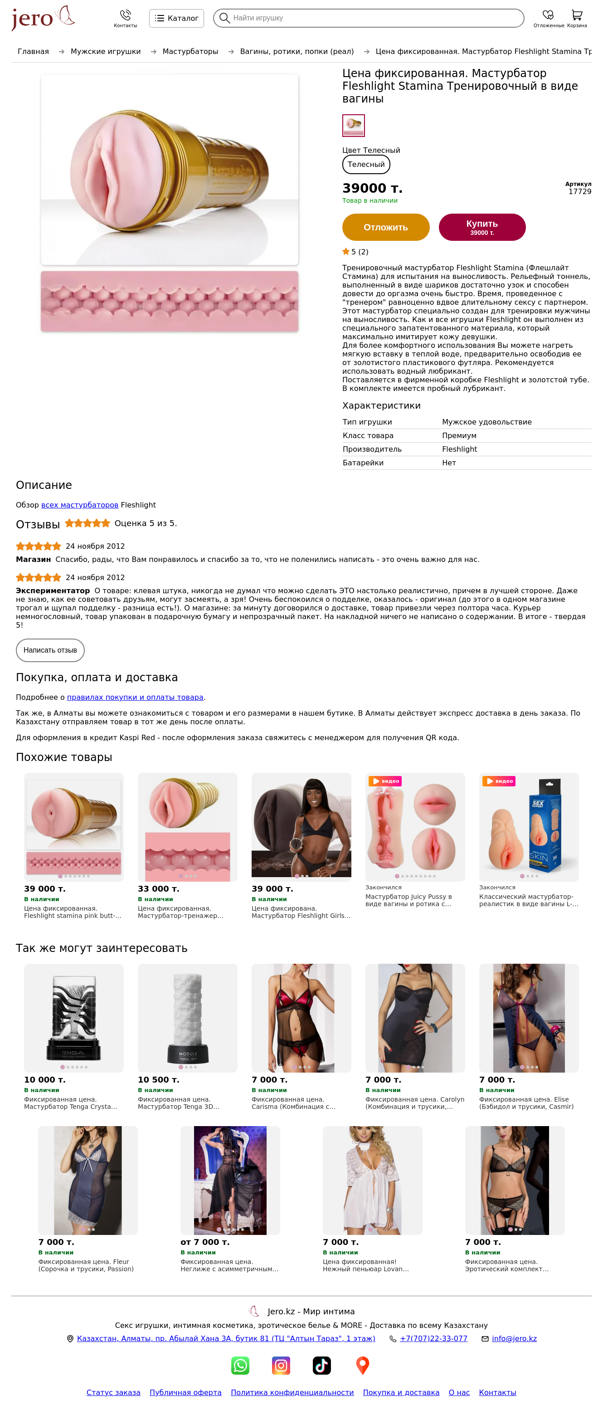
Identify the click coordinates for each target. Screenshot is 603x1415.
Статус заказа (114, 1392)
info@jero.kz (514, 1338)
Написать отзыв (50, 650)
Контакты (497, 1392)
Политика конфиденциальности (292, 1392)
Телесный (366, 164)
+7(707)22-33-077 (433, 1338)
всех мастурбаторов (79, 505)
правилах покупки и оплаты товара (135, 697)
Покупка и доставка (401, 1392)
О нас (459, 1392)
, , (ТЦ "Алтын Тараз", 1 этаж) (226, 1338)
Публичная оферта (186, 1392)
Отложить (386, 227)
